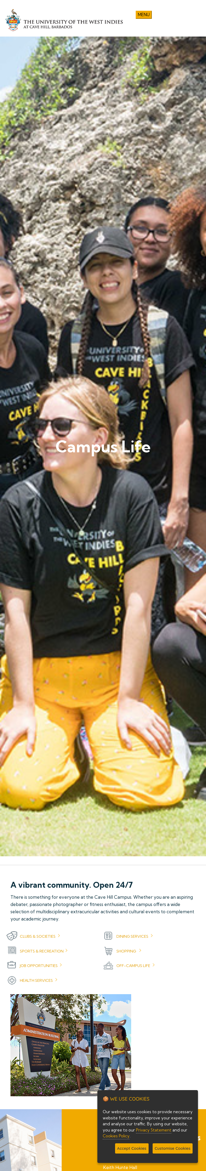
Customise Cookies (172, 1148)
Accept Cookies (131, 1148)
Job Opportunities (39, 965)
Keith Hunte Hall (120, 1167)
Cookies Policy (116, 1135)
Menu (144, 14)
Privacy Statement (153, 1130)
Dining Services (132, 936)
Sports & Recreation (42, 951)
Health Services (36, 980)
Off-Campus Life (133, 965)
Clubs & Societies (38, 936)
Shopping (126, 951)
